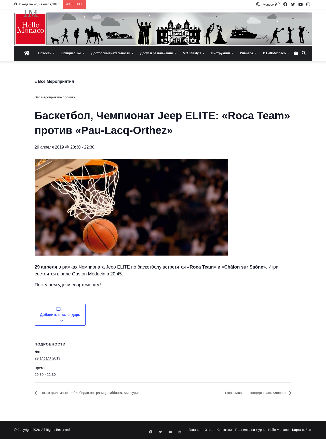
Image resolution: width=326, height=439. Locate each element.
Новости (44, 53)
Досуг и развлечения (156, 53)
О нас (209, 430)
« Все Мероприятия (54, 81)
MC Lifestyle (192, 53)
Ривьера (246, 53)
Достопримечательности (110, 53)
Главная (195, 430)
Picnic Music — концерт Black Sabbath (250, 393)
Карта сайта (301, 430)
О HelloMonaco (274, 53)
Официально (71, 53)
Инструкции (220, 53)
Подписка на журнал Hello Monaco (262, 430)
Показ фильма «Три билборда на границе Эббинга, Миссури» (98, 393)
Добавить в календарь (60, 315)
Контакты (224, 430)
